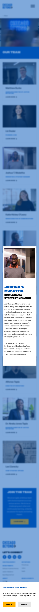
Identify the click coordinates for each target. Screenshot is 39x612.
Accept (9, 604)
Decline (24, 604)
